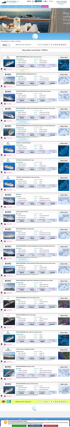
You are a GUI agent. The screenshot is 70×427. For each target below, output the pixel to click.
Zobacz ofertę (63, 57)
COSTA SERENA (19, 145)
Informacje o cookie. (38, 423)
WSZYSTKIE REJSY (5, 41)
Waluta (4, 45)
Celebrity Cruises (27, 6)
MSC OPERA (18, 196)
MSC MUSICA (19, 231)
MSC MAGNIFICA (19, 385)
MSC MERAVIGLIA (20, 127)
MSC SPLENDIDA (19, 76)
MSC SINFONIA (19, 93)
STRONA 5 (18, 41)
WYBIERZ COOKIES (35, 425)
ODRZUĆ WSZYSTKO (51, 425)
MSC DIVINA (18, 368)
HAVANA (13, 41)
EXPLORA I (18, 299)
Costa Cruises (4, 6)
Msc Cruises (11, 6)
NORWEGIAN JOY (20, 351)
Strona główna (45, 6)
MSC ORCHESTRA (20, 110)
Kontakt (20, 419)
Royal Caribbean (20, 6)
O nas (6, 419)
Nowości (33, 419)
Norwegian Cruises (36, 6)
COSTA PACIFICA (19, 59)
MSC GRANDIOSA (20, 265)
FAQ (46, 419)
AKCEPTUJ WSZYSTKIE (19, 425)
